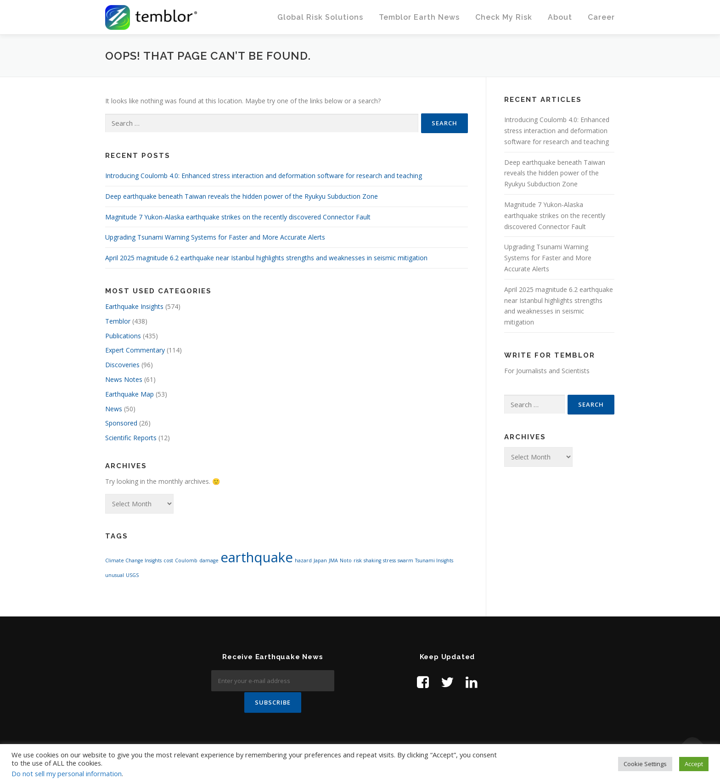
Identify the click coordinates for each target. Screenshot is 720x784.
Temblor (117, 321)
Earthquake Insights (134, 306)
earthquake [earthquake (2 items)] (256, 557)
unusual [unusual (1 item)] (114, 575)
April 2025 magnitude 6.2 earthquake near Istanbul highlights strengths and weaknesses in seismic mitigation (266, 257)
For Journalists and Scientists (547, 370)
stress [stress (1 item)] (389, 560)
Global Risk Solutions (320, 17)
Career (601, 17)
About (560, 17)
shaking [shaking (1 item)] (372, 560)
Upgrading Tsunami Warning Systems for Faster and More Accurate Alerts (215, 237)
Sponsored (121, 423)
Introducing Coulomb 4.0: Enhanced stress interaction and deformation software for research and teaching (263, 175)
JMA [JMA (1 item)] (333, 560)
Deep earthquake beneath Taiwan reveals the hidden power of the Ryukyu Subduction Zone (241, 196)
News (113, 408)
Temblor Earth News (419, 17)
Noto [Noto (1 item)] (346, 560)
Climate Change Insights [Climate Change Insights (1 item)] (133, 560)
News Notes (123, 379)
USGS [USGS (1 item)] (132, 575)
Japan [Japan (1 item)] (320, 560)
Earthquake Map (129, 394)
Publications (123, 335)
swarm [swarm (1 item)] (405, 560)
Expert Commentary (135, 350)
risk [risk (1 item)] (358, 560)
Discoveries (122, 364)
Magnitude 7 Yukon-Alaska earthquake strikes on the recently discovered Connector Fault (238, 217)
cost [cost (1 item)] (168, 560)
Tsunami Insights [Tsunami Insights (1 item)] (434, 560)
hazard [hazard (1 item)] (303, 560)
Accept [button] (694, 764)
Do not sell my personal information (66, 773)
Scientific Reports (131, 437)
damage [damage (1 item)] (209, 560)
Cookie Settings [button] (645, 764)
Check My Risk (503, 17)
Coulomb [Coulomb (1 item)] (186, 560)
